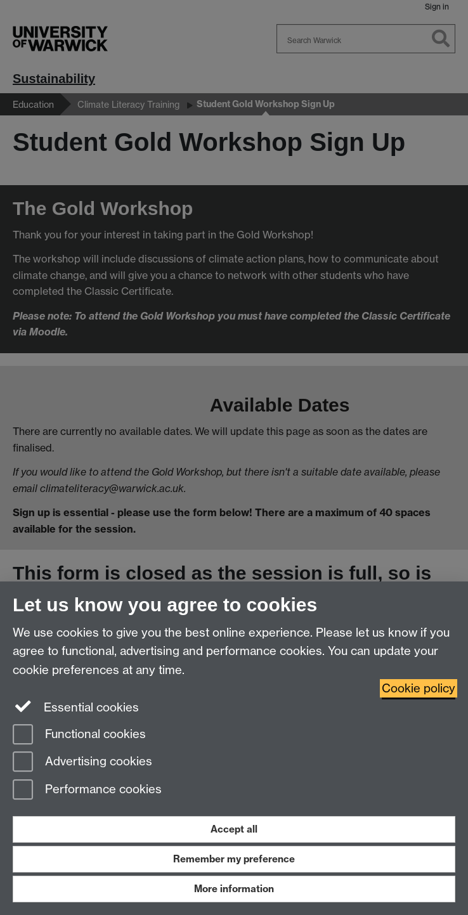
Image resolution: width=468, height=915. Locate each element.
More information (234, 889)
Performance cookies (87, 790)
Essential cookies (76, 706)
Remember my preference (234, 859)
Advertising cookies (82, 762)
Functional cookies (79, 735)
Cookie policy (418, 688)
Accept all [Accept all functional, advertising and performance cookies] (234, 829)
